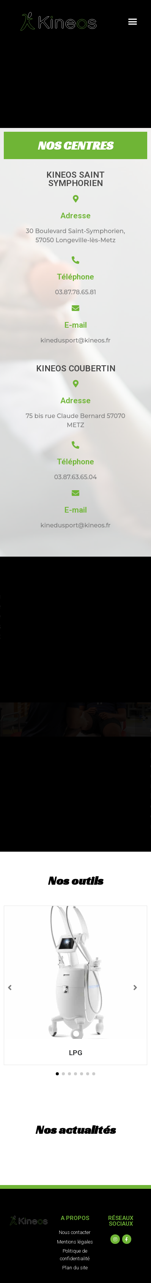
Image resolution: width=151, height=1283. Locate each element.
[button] (133, 21)
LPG (75, 1052)
